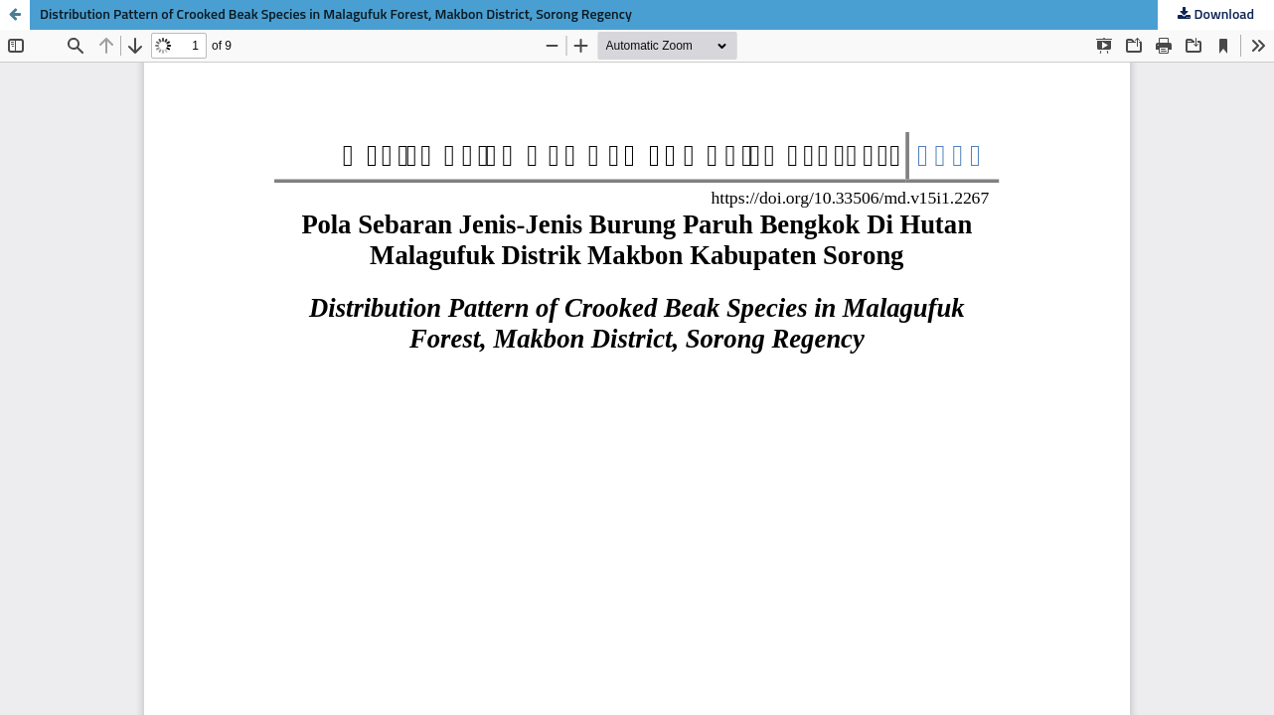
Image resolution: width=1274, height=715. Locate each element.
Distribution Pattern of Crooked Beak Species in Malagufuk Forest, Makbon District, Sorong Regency (336, 15)
